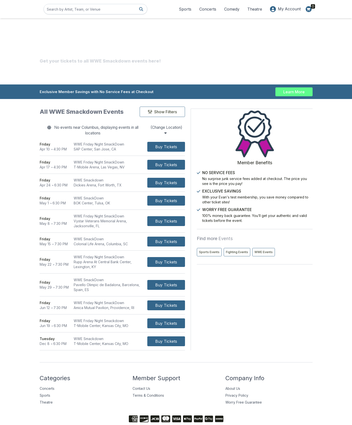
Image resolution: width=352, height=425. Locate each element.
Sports (185, 9)
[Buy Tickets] (217, 142)
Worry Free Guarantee (243, 382)
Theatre (254, 9)
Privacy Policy (236, 376)
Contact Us (141, 369)
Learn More (294, 91)
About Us (232, 369)
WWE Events (263, 252)
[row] (138, 142)
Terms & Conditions (148, 376)
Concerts (207, 9)
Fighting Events (292, 242)
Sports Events (264, 242)
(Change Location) (197, 128)
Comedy (231, 9)
